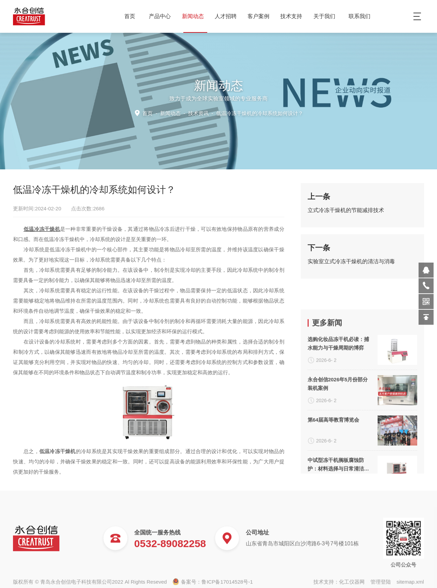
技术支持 (293, 16)
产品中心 (162, 16)
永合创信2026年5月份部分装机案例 (338, 451)
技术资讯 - (245, 113)
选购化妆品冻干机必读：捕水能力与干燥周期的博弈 (338, 411)
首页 (129, 16)
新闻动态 (195, 16)
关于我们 (326, 16)
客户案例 (261, 16)
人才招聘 (228, 16)
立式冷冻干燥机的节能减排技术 (346, 213)
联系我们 (359, 16)
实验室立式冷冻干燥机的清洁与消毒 (351, 265)
